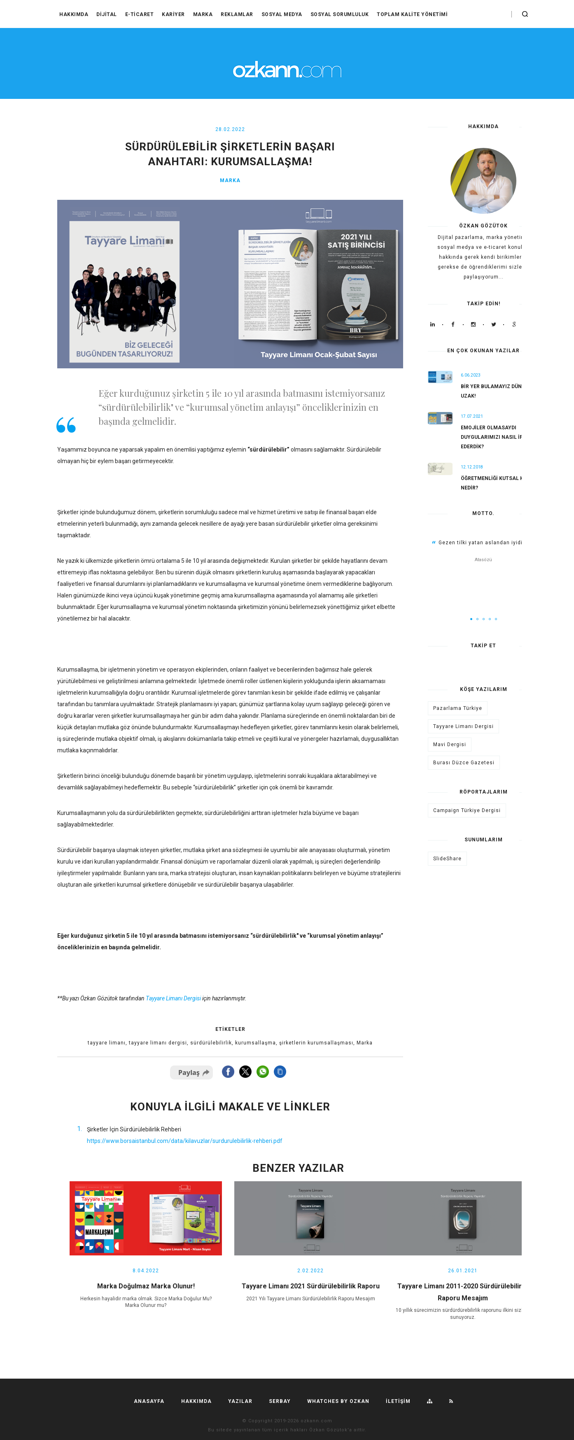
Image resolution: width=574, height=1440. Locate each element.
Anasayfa (149, 1401)
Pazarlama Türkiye (457, 708)
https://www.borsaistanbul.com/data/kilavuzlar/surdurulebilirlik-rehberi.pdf (184, 1141)
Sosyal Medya (281, 14)
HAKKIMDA (73, 14)
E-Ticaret (139, 14)
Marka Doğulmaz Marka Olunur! (146, 1286)
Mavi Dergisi (449, 744)
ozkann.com (316, 1421)
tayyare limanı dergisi (158, 1043)
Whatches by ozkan (338, 1401)
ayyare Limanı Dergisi (175, 998)
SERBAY (280, 1401)
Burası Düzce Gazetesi (464, 763)
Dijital (106, 14)
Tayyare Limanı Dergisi (463, 726)
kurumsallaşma (255, 1043)
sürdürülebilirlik (211, 1043)
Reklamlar (237, 14)
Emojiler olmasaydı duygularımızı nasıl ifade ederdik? (496, 437)
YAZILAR (240, 1401)
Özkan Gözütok (328, 1430)
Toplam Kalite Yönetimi (412, 14)
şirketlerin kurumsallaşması (316, 1043)
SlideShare (447, 859)
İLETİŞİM (398, 1401)
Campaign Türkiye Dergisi (467, 810)
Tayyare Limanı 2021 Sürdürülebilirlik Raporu (311, 1286)
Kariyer (173, 14)
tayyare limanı (107, 1043)
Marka (203, 14)
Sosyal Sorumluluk (339, 14)
